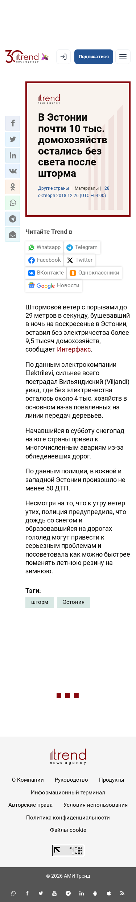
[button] (13, 123)
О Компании (28, 780)
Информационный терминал (68, 792)
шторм (39, 602)
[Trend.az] (27, 56)
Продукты (111, 780)
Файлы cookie (68, 830)
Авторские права (30, 805)
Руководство (71, 780)
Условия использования (95, 805)
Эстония (74, 602)
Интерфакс (74, 349)
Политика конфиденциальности (68, 817)
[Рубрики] (123, 56)
